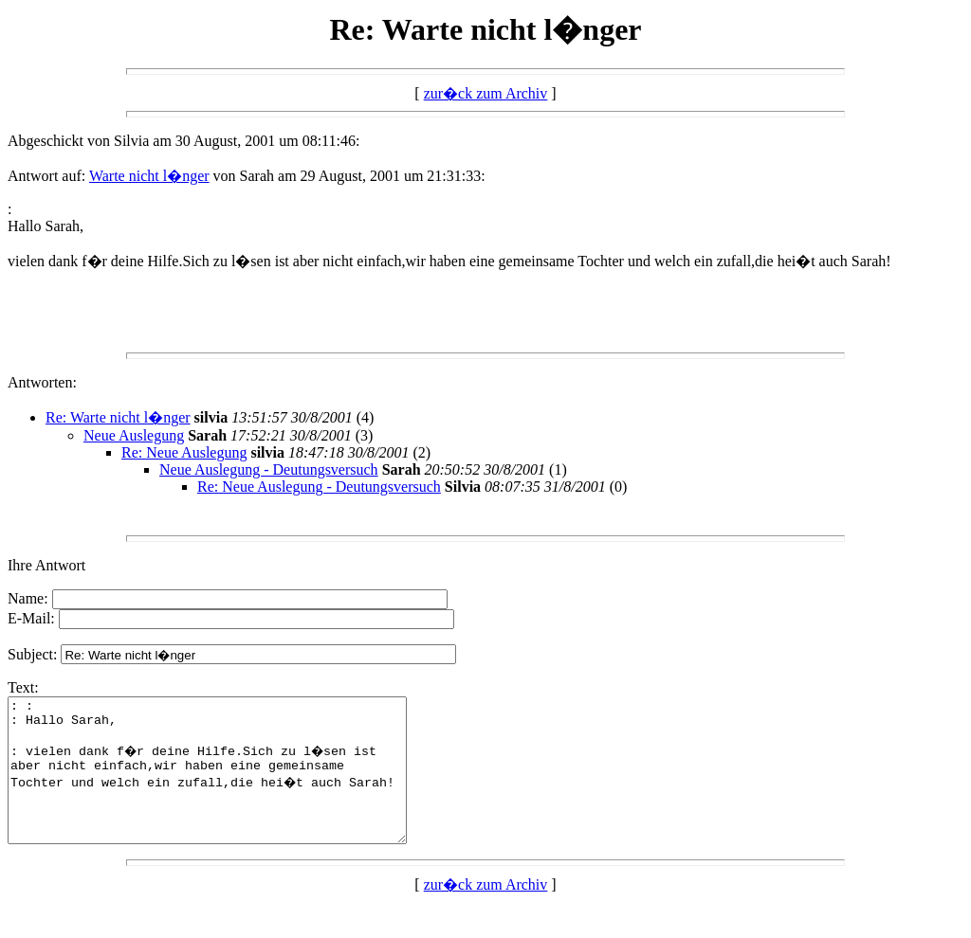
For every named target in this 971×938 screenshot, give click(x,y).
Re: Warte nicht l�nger (118, 417)
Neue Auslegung (133, 435)
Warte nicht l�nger (149, 176)
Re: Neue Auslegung (184, 452)
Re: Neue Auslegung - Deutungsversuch (319, 486)
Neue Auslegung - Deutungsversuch (268, 469)
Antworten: (42, 382)
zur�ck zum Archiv (486, 93)
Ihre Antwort (46, 565)
